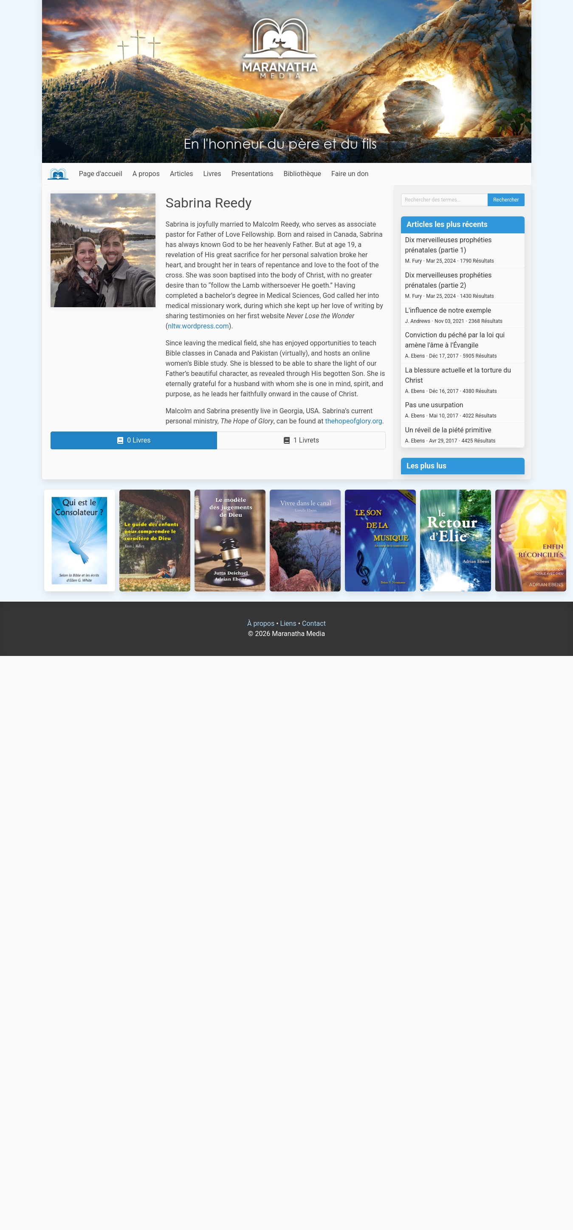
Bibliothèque (302, 174)
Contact (314, 623)
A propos (146, 174)
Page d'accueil (100, 174)
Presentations (252, 174)
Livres (212, 174)
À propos (260, 623)
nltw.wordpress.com (198, 326)
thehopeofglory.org (353, 421)
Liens (288, 623)
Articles (181, 174)
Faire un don (350, 174)
